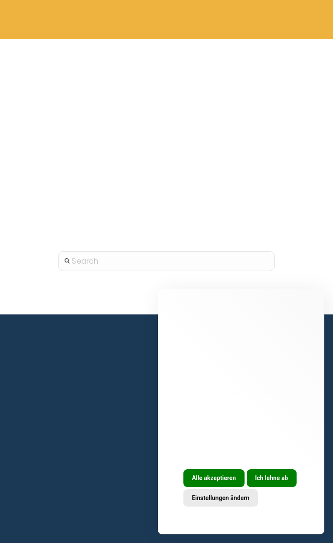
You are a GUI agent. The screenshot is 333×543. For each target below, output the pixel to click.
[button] (304, 20)
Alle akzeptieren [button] (214, 477)
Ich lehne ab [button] (271, 477)
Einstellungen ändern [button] (220, 497)
